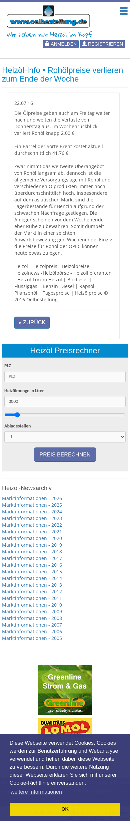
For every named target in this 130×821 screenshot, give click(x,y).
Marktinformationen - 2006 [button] (32, 631)
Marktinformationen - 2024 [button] (32, 511)
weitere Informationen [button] (36, 792)
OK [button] (65, 809)
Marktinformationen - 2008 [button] (32, 618)
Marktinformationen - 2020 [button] (32, 538)
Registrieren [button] (102, 44)
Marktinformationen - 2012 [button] (32, 591)
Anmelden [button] (61, 44)
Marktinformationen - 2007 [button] (32, 625)
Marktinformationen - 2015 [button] (32, 571)
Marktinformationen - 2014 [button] (32, 578)
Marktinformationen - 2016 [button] (32, 565)
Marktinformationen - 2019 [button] (32, 545)
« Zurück (32, 322)
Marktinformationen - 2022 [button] (32, 525)
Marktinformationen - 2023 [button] (32, 518)
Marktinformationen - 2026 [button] (32, 498)
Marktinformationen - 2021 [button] (32, 531)
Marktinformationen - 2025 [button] (32, 505)
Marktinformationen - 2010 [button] (32, 605)
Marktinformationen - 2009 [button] (32, 611)
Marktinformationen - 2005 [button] (32, 638)
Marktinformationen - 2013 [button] (32, 585)
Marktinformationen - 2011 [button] (32, 598)
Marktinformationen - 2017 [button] (32, 558)
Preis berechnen (65, 454)
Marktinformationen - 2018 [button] (32, 551)
